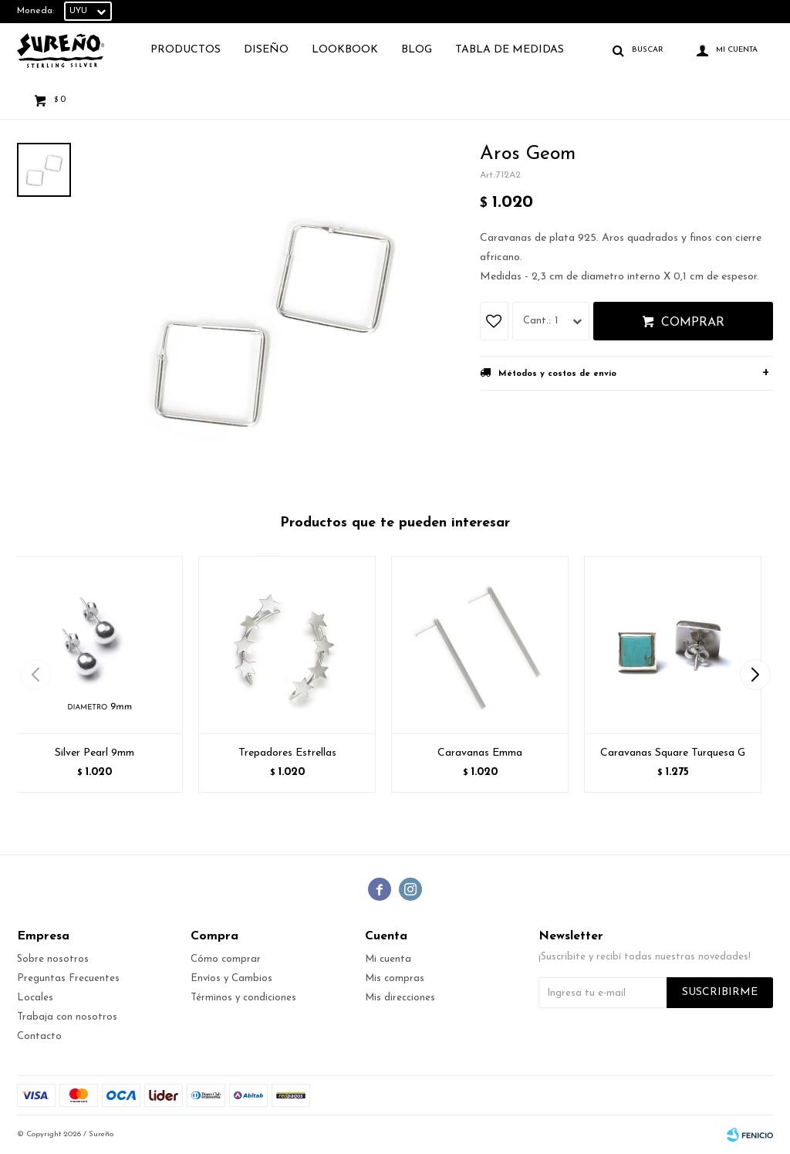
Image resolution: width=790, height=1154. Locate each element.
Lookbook (345, 50)
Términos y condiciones (243, 998)
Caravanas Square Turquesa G (672, 753)
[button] (754, 675)
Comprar (692, 322)
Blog (416, 50)
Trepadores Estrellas (287, 753)
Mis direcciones (400, 998)
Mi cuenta (388, 959)
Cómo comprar (226, 959)
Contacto (39, 1036)
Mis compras (394, 978)
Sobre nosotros (53, 959)
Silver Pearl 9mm (94, 753)
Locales (35, 998)
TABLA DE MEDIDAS (509, 50)
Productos (185, 50)
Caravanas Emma (479, 753)
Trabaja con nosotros (67, 1017)
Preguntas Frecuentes (68, 978)
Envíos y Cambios (231, 978)
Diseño (266, 50)
